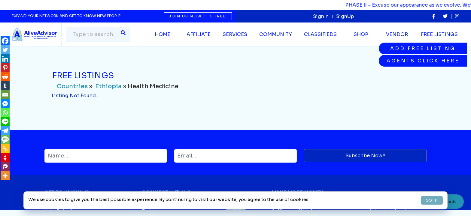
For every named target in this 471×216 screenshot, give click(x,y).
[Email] (5, 94)
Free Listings (439, 34)
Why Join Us (59, 211)
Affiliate (199, 34)
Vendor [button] (397, 34)
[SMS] (5, 139)
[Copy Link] (5, 148)
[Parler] (5, 166)
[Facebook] (5, 40)
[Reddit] (5, 76)
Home (162, 34)
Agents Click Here (423, 61)
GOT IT (432, 200)
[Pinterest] (5, 67)
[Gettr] (5, 157)
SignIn (321, 16)
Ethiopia (108, 86)
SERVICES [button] (235, 34)
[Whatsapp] (5, 112)
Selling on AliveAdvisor (300, 211)
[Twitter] (5, 49)
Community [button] (275, 34)
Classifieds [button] (320, 34)
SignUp (345, 16)
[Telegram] (5, 130)
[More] (5, 175)
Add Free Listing (423, 48)
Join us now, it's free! (198, 16)
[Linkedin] (5, 58)
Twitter (150, 211)
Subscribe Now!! (365, 155)
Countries (72, 86)
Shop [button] (361, 34)
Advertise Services (392, 211)
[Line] (5, 121)
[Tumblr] (5, 85)
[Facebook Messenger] (5, 103)
